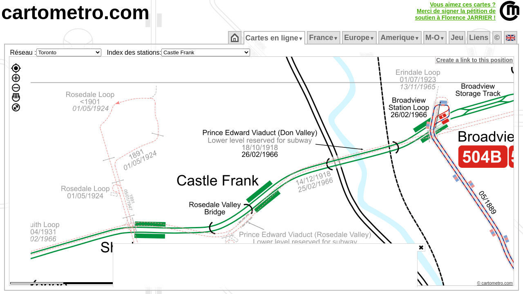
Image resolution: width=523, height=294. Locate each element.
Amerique (400, 37)
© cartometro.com (496, 284)
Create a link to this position (475, 60)
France (324, 37)
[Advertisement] (265, 265)
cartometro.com (75, 12)
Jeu (457, 37)
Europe (360, 37)
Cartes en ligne (275, 38)
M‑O (435, 37)
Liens (479, 37)
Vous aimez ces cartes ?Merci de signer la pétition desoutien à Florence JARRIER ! (455, 11)
